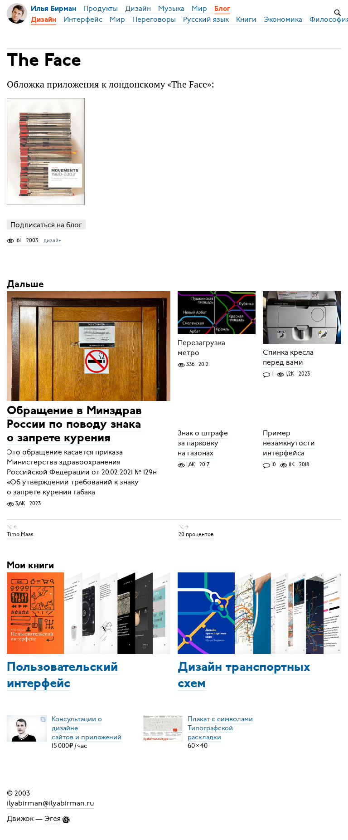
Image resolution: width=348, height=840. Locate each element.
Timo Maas (20, 534)
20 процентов (196, 534)
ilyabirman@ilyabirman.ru (50, 803)
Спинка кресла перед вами (288, 357)
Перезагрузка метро (201, 348)
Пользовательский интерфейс (62, 675)
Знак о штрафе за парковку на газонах (203, 443)
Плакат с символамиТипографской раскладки (220, 727)
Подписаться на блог (46, 225)
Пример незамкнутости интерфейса (289, 443)
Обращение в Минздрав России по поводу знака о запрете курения (74, 424)
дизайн (53, 240)
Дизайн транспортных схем (244, 675)
